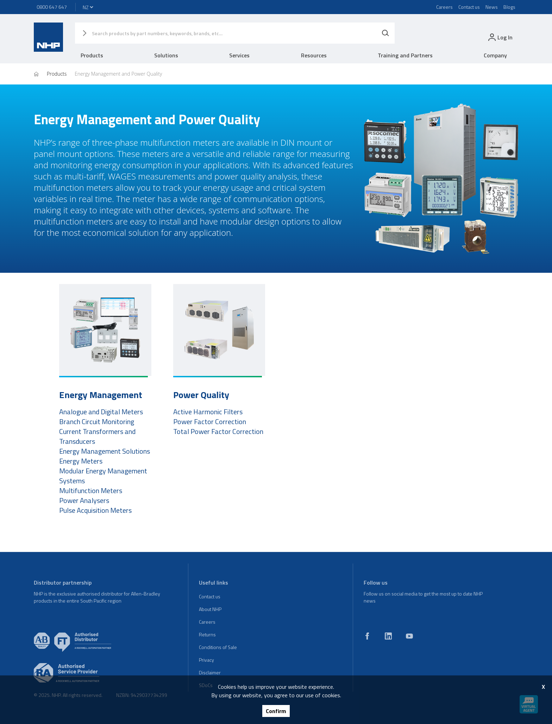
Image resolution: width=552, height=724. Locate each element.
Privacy (206, 659)
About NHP (210, 609)
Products (92, 55)
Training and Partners (405, 55)
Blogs (509, 7)
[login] (500, 37)
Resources (314, 55)
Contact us (469, 7)
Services (239, 55)
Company (495, 55)
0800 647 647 (52, 7)
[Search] (385, 33)
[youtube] (409, 636)
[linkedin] (388, 636)
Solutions (166, 55)
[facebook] (367, 636)
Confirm (276, 711)
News (491, 7)
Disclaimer (210, 672)
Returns (207, 634)
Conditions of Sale (218, 647)
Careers (444, 7)
